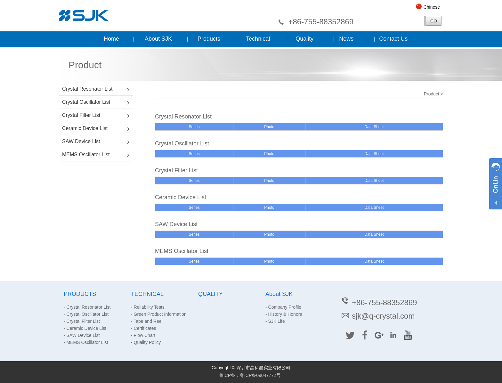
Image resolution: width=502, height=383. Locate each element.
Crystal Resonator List (87, 89)
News (346, 39)
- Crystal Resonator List (87, 307)
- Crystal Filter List (82, 321)
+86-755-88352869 (320, 21)
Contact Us (393, 39)
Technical (258, 39)
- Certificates (143, 328)
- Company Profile (283, 307)
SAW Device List (81, 141)
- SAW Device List (82, 335)
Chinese (432, 7)
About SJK (158, 39)
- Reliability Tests (148, 307)
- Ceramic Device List (85, 328)
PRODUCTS (80, 294)
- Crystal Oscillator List (86, 314)
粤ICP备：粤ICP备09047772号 (250, 375)
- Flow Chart (143, 335)
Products (209, 39)
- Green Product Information (159, 314)
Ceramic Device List (85, 128)
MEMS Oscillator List (85, 154)
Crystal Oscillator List (86, 102)
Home (111, 39)
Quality (304, 39)
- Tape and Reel (147, 321)
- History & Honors (283, 314)
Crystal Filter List (81, 115)
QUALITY (210, 294)
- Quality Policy (146, 342)
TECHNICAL (147, 294)
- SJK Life (275, 321)
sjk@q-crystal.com (378, 316)
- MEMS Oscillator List (86, 342)
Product (431, 93)
